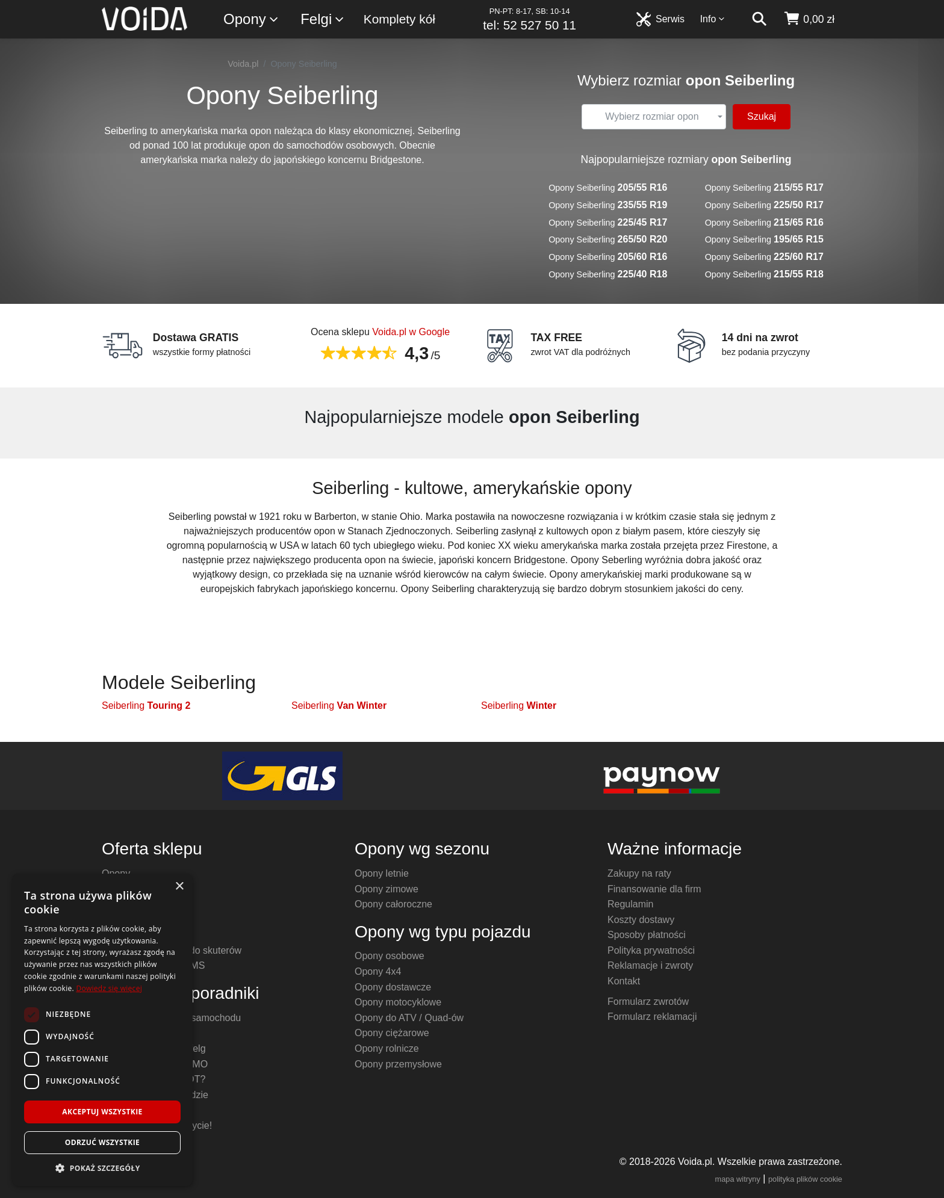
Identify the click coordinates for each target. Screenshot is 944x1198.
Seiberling (146, 705)
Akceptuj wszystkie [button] (102, 1112)
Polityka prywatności (651, 950)
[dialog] (102, 1030)
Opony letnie (382, 873)
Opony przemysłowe (398, 1064)
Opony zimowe (386, 889)
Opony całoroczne (393, 904)
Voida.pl (243, 64)
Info (712, 19)
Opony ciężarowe (392, 1033)
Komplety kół (399, 19)
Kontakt (623, 981)
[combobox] (654, 116)
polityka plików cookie (805, 1179)
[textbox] (652, 117)
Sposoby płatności (646, 935)
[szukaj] (759, 19)
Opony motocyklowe (398, 1002)
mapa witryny (737, 1179)
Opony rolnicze (387, 1048)
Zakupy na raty (639, 873)
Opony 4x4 (378, 971)
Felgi (322, 19)
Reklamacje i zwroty (650, 965)
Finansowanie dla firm (654, 889)
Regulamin (630, 904)
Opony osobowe (389, 956)
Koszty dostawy (640, 920)
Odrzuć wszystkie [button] (102, 1142)
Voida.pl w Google (411, 332)
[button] (102, 1168)
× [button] (179, 886)
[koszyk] (808, 19)
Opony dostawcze (393, 987)
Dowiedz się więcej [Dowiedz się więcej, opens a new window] (109, 988)
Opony (251, 19)
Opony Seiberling (607, 188)
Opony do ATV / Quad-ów (409, 1018)
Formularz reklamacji (652, 1016)
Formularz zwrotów (648, 1001)
